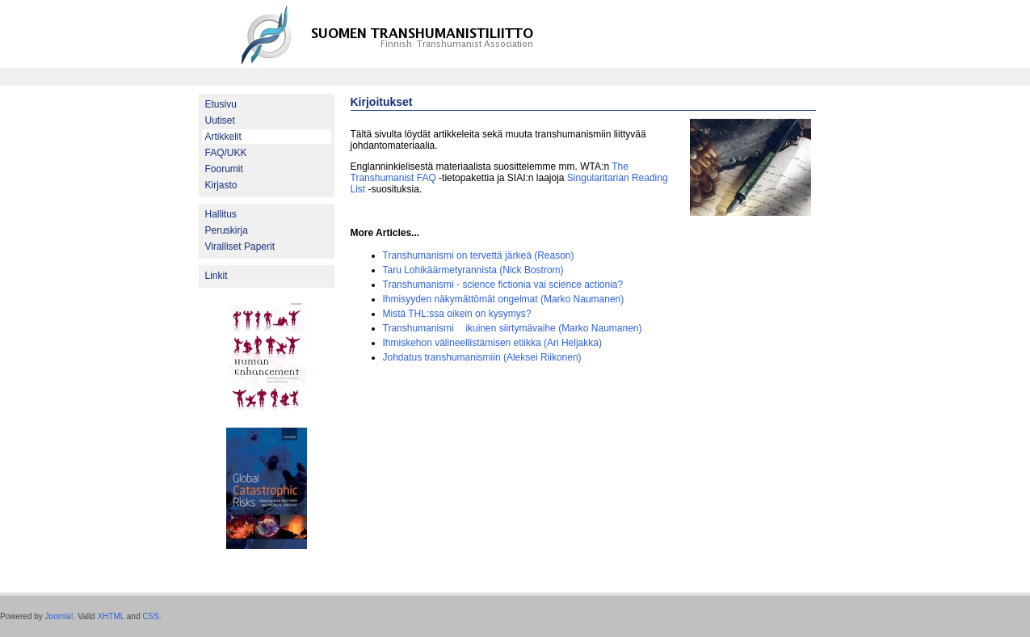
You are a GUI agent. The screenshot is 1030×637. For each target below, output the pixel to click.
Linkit (216, 275)
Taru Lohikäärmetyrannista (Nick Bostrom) (473, 270)
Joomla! (59, 616)
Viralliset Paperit (240, 246)
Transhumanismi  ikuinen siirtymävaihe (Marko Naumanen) (512, 328)
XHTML (110, 616)
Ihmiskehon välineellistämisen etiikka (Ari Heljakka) (492, 342)
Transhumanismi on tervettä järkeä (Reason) (478, 255)
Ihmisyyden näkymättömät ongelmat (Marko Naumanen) (503, 299)
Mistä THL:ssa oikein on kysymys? (457, 313)
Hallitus (221, 214)
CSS (150, 616)
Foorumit (224, 169)
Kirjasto (221, 185)
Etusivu (221, 104)
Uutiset (220, 120)
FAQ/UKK (226, 152)
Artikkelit (223, 136)
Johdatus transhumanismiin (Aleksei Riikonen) (482, 357)
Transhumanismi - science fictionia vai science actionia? (503, 284)
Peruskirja (226, 230)
